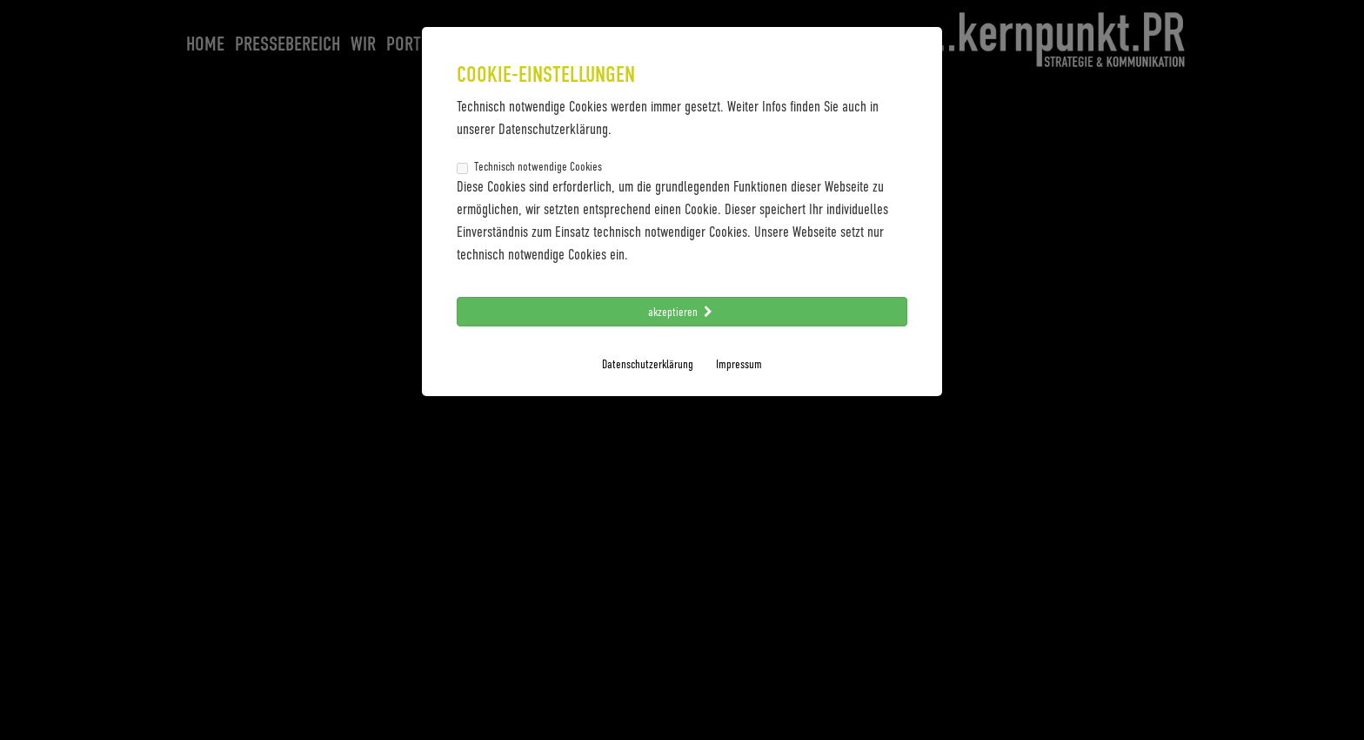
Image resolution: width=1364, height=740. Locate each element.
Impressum (739, 363)
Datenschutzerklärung (647, 363)
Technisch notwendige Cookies (529, 166)
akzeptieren (682, 311)
